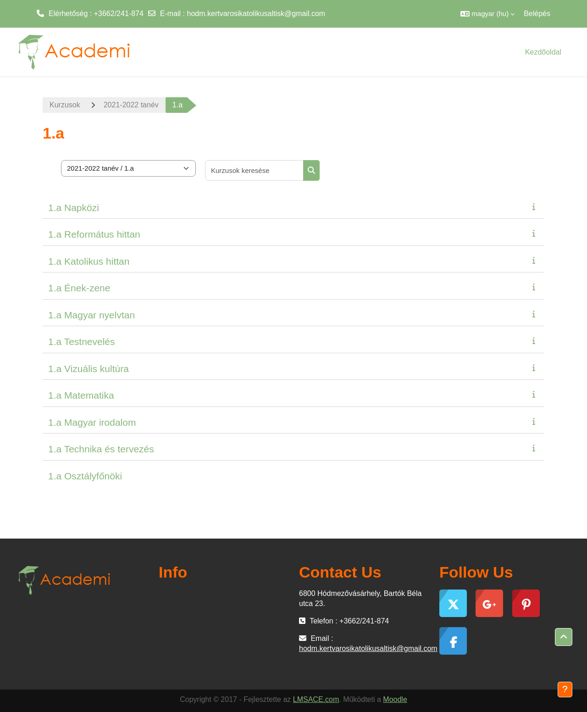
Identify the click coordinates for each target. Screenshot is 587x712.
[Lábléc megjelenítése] (565, 689)
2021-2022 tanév (131, 105)
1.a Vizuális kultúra (88, 368)
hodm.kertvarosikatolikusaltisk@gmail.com (256, 13)
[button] (487, 14)
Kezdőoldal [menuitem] (543, 52)
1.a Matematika (81, 395)
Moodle (395, 699)
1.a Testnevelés (81, 341)
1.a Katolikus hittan (88, 261)
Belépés (537, 13)
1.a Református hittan (94, 234)
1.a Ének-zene (79, 288)
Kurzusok (65, 105)
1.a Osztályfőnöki (85, 476)
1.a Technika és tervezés (101, 449)
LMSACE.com (316, 699)
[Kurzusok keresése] (254, 170)
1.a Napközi (73, 207)
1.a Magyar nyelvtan (91, 315)
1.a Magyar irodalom (92, 422)
